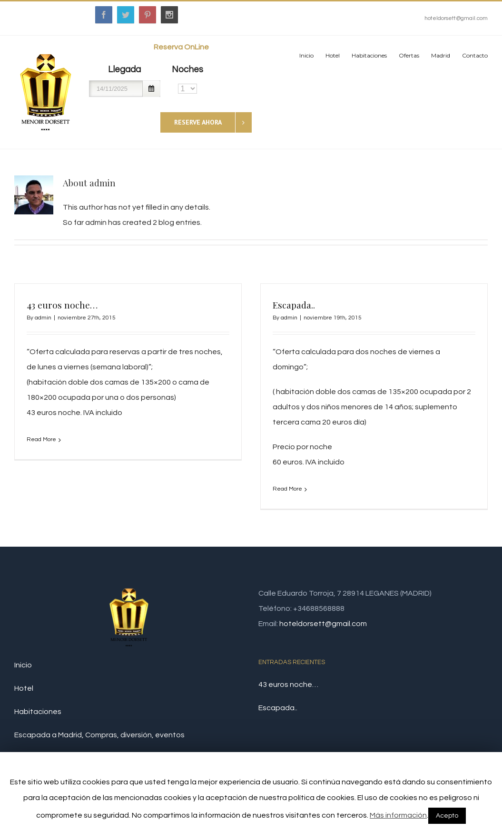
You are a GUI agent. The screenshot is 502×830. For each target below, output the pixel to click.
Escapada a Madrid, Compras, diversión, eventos (99, 746)
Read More (41, 439)
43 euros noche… (62, 305)
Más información (398, 815)
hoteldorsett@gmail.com (456, 18)
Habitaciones (37, 722)
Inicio (23, 676)
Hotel (23, 699)
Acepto (447, 815)
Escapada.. (280, 305)
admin (43, 318)
